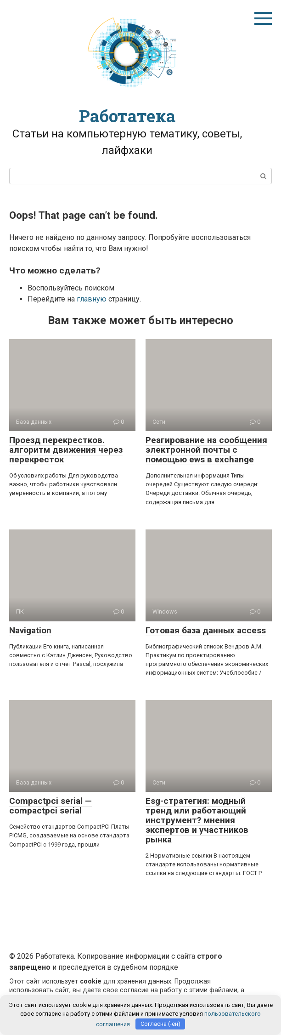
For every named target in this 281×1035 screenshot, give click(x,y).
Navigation (30, 630)
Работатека (127, 116)
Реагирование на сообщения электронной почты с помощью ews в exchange (206, 450)
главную (92, 299)
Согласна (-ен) (160, 1023)
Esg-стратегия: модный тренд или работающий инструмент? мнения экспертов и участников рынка (197, 820)
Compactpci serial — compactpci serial (50, 806)
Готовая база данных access (206, 630)
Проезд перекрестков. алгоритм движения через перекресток (66, 450)
